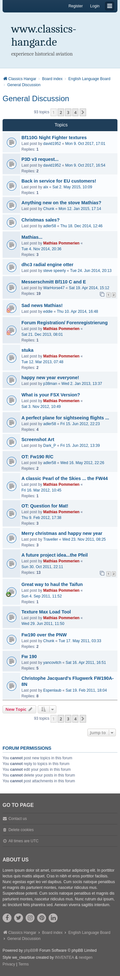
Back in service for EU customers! (58, 181)
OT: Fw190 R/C (37, 456)
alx (45, 187)
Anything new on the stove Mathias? (61, 202)
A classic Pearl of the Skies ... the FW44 (64, 478)
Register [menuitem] (75, 6)
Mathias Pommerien (61, 243)
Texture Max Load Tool (46, 611)
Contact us (17, 818)
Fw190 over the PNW (44, 634)
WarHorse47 (54, 288)
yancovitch (52, 662)
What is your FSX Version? (50, 394)
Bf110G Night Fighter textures (54, 137)
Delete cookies (21, 830)
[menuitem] (9, 964)
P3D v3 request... (40, 159)
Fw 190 (29, 656)
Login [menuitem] (95, 6)
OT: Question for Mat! (44, 505)
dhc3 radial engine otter (47, 264)
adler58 (49, 226)
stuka (27, 350)
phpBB (30, 950)
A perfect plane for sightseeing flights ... (65, 417)
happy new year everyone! (50, 377)
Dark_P (49, 445)
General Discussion (36, 98)
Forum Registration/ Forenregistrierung (64, 322)
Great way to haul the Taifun (52, 584)
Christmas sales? (40, 219)
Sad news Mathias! (42, 305)
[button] (83, 112)
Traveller (50, 539)
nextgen (85, 957)
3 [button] (68, 112)
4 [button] (75, 112)
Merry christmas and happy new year (61, 533)
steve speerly (54, 270)
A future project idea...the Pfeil (54, 555)
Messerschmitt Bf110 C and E (53, 281)
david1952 (52, 143)
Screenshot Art (37, 439)
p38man (50, 383)
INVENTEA (64, 957)
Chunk (48, 208)
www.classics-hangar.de (43, 35)
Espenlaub (52, 690)
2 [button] (61, 112)
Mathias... (32, 237)
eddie (47, 311)
